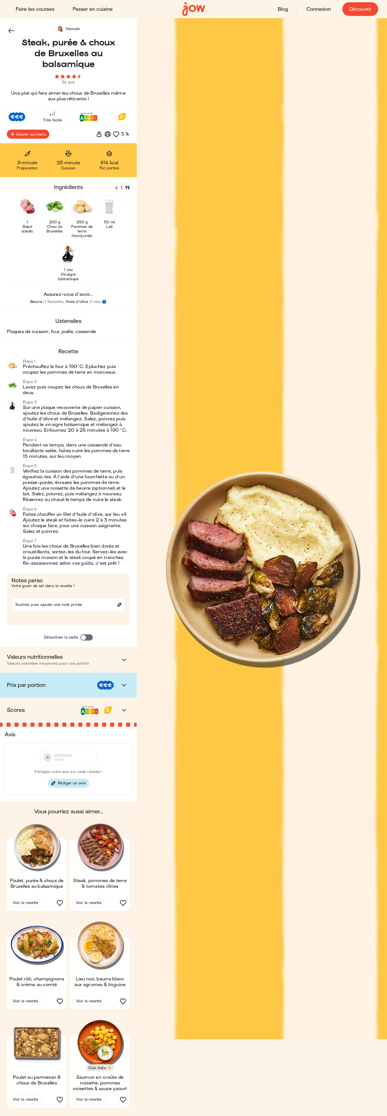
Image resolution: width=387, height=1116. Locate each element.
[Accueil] (193, 9)
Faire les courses (35, 9)
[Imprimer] (108, 136)
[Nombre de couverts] (122, 189)
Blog (282, 9)
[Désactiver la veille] (86, 639)
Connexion (318, 9)
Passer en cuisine (93, 9)
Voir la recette (25, 904)
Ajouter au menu (28, 136)
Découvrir (360, 9)
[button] (11, 30)
